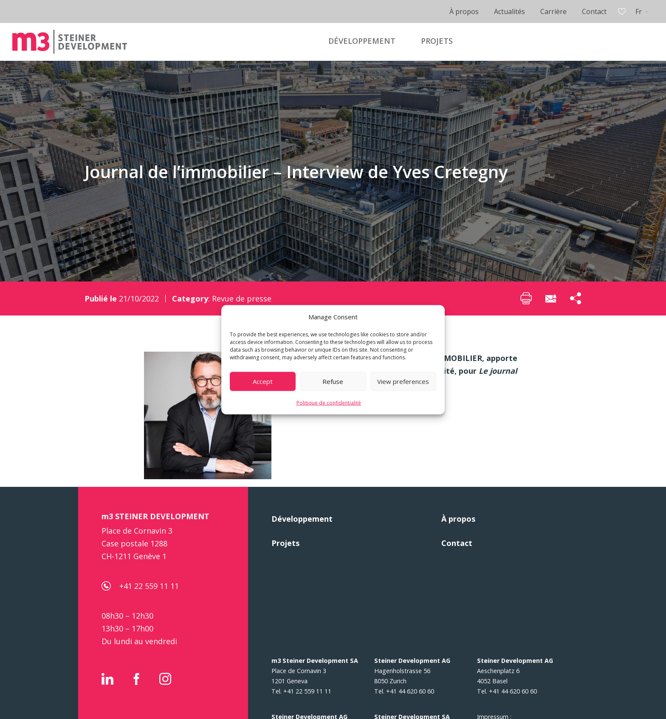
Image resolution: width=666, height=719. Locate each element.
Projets (285, 543)
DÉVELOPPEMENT (361, 41)
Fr (638, 11)
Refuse (332, 381)
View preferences (403, 381)
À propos (464, 11)
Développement (302, 519)
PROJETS (437, 41)
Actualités (509, 11)
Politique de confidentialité (328, 402)
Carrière (553, 11)
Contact (594, 11)
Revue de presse (241, 298)
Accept (263, 381)
